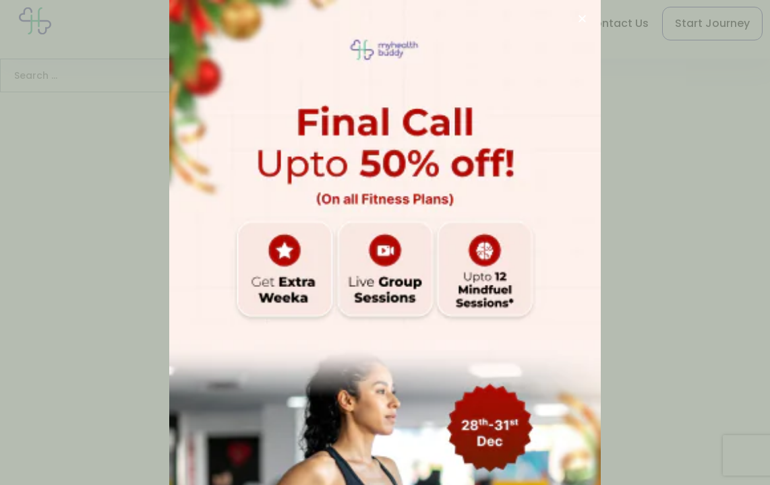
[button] (582, 18)
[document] (385, 242)
